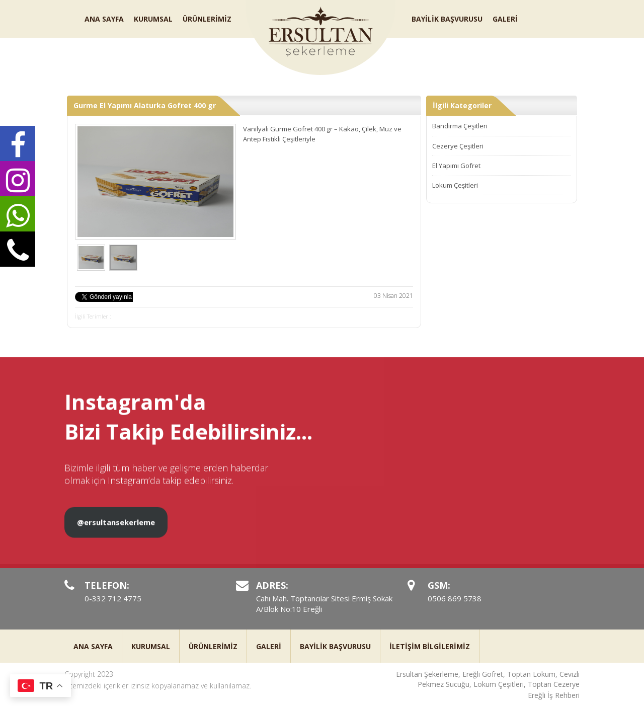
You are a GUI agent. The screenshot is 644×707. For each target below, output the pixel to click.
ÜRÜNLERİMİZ (207, 19)
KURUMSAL (153, 19)
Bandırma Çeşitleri (460, 125)
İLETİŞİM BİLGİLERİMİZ (429, 646)
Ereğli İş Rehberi (554, 695)
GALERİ (505, 19)
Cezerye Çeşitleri (458, 145)
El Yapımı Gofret (456, 165)
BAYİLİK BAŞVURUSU (447, 19)
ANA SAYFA (104, 19)
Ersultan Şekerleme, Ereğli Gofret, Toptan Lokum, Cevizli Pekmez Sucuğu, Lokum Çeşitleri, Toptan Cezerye (488, 679)
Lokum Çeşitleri (455, 185)
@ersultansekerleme (116, 531)
